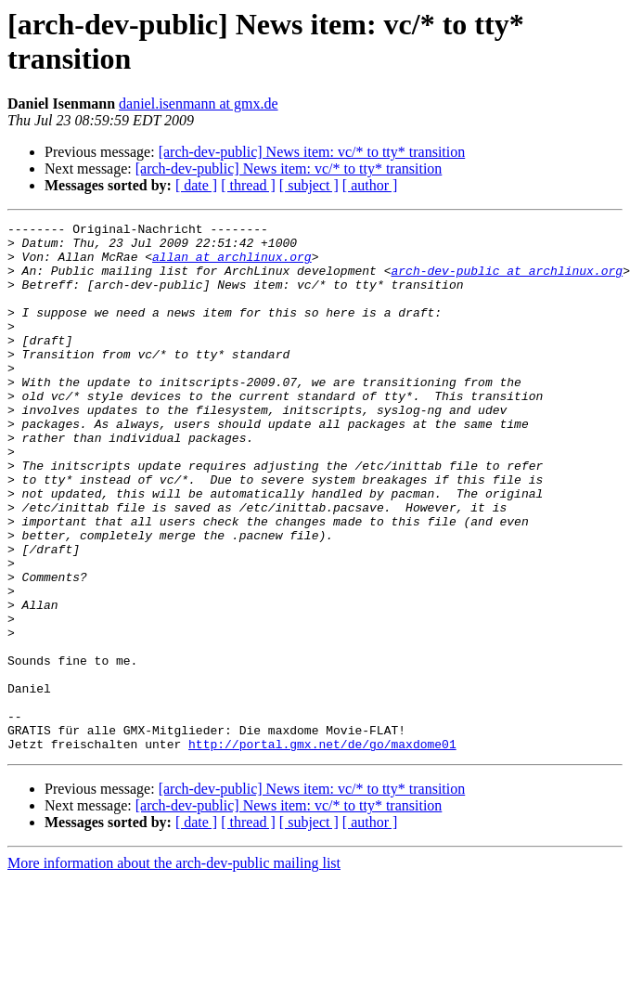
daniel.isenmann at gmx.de (198, 103)
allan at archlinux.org (232, 264)
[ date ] (196, 185)
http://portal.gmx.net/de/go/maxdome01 (322, 849)
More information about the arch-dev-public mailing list (174, 969)
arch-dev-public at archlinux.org (507, 281)
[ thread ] (248, 185)
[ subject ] (309, 185)
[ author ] (370, 185)
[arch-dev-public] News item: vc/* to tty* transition (312, 152)
